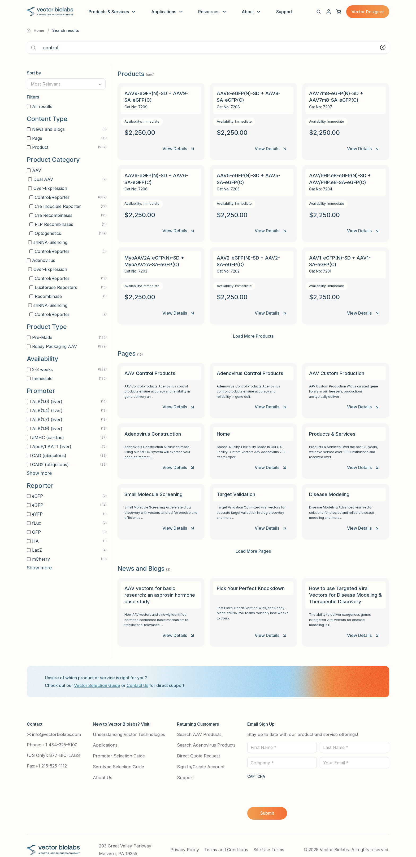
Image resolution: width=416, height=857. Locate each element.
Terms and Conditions (226, 841)
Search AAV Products (199, 726)
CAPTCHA (256, 768)
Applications (163, 11)
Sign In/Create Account (200, 758)
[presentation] (287, 782)
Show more (39, 473)
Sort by (34, 73)
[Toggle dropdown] (134, 12)
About (248, 11)
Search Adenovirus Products (206, 737)
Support (284, 11)
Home (35, 30)
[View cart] (338, 11)
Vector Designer (368, 11)
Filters (33, 97)
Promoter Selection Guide (119, 747)
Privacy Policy (184, 841)
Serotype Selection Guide (118, 758)
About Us (102, 769)
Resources (208, 11)
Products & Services (109, 11)
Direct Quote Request (198, 747)
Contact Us (137, 677)
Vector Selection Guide (97, 677)
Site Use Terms (268, 841)
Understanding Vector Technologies (129, 726)
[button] (318, 11)
